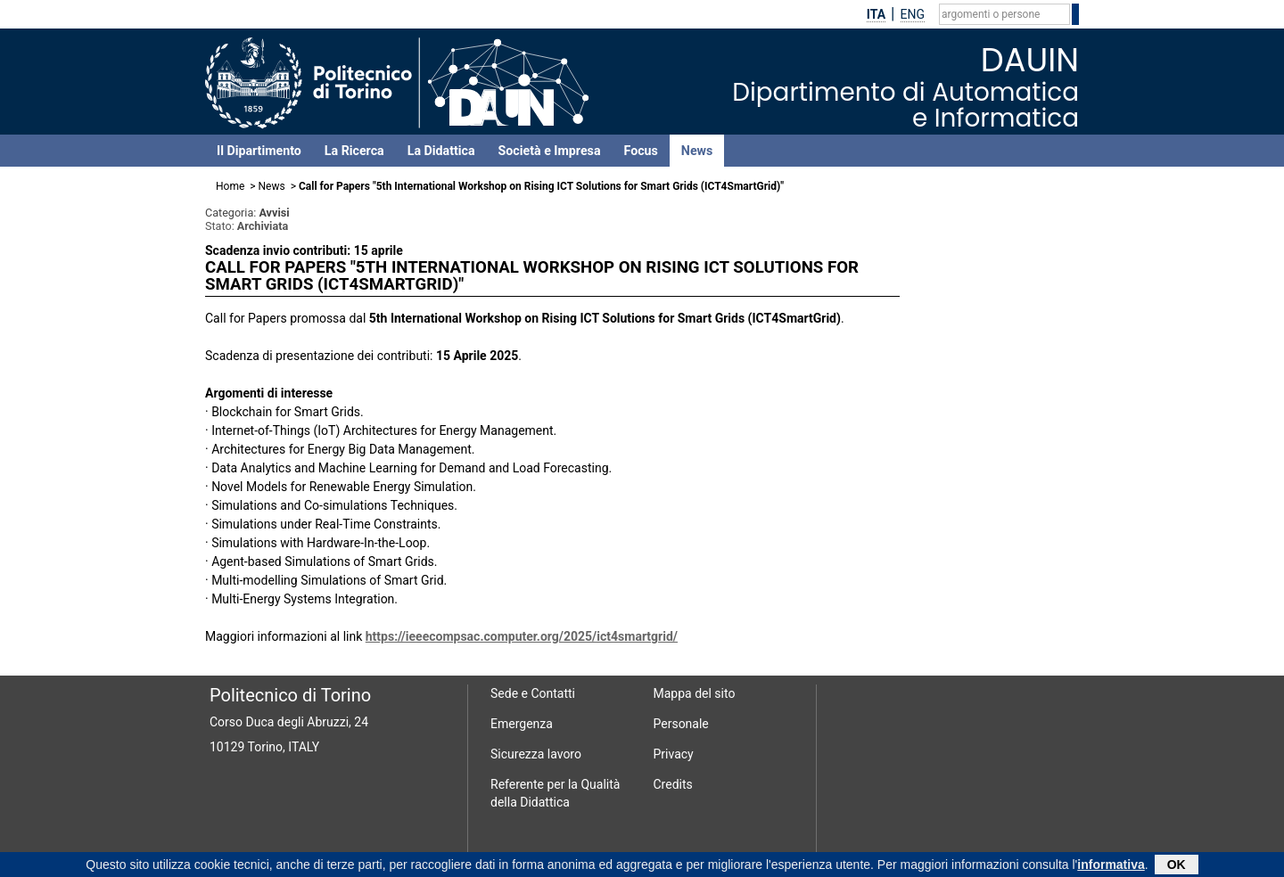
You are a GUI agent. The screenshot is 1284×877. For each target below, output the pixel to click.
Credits (673, 784)
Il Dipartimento (259, 150)
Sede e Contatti (532, 693)
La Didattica (441, 150)
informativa (1110, 865)
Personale (681, 724)
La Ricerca (354, 150)
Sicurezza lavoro (535, 754)
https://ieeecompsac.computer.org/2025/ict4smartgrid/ (522, 636)
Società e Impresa (549, 150)
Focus (641, 150)
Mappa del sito (695, 693)
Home (230, 186)
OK (1176, 865)
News (696, 150)
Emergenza (521, 724)
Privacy (674, 754)
